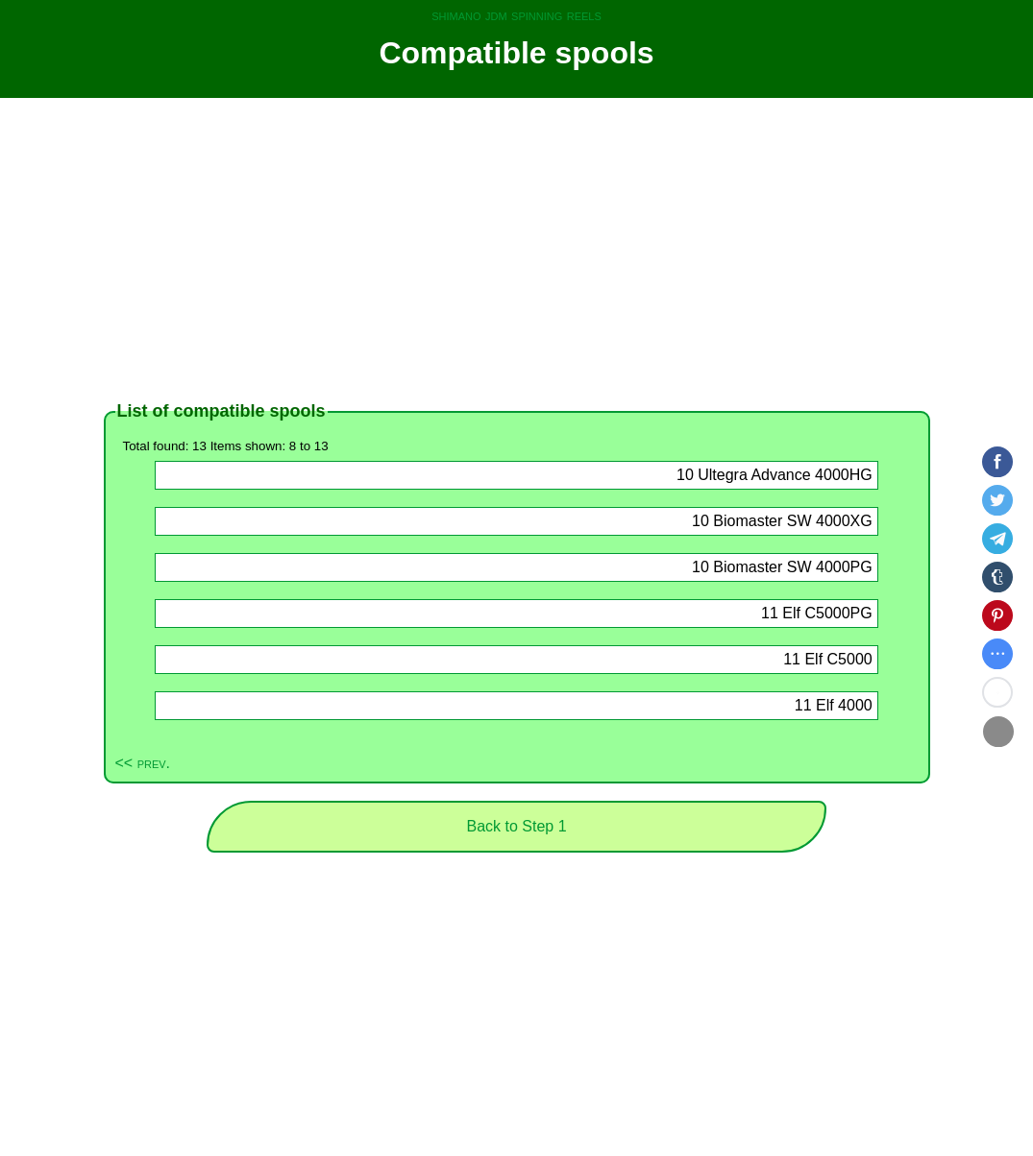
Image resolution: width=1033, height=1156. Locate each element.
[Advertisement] (516, 249)
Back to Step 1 (516, 826)
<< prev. (143, 763)
